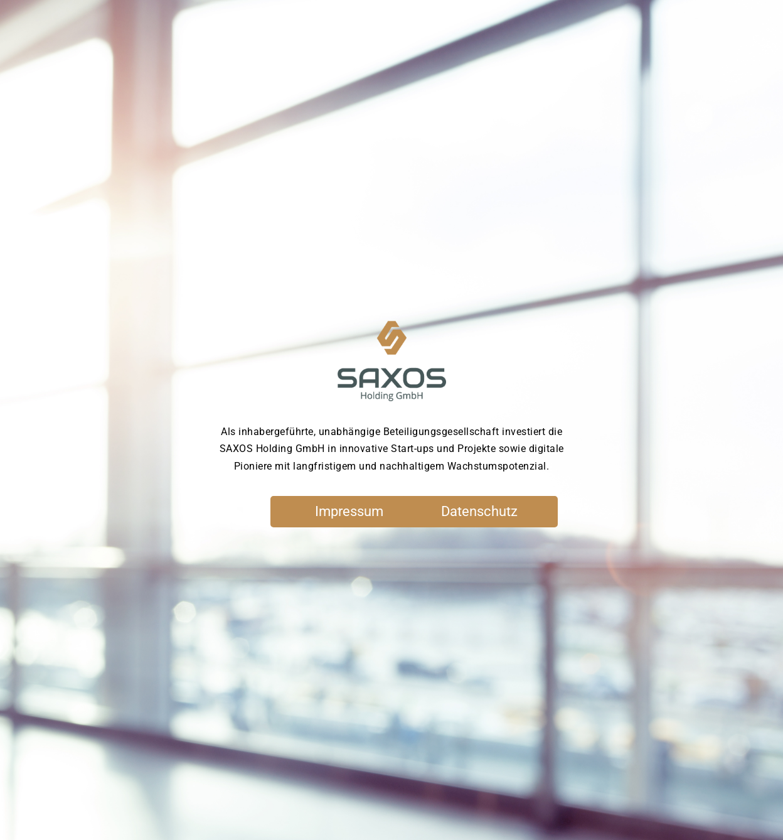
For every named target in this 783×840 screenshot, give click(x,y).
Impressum (349, 511)
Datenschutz (479, 511)
